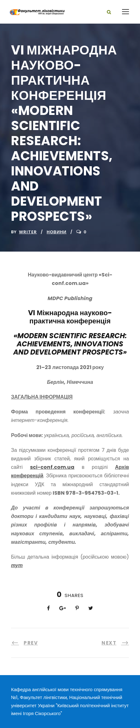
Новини (57, 232)
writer (28, 232)
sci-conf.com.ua (52, 467)
